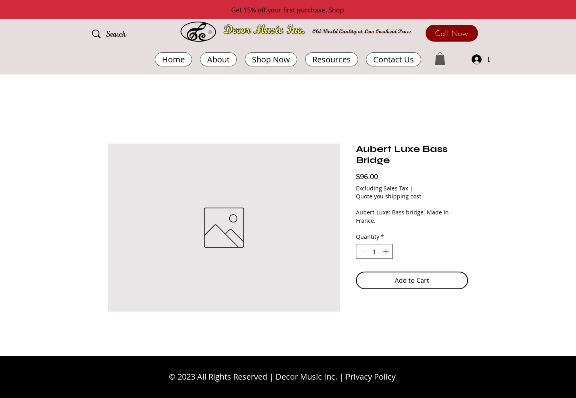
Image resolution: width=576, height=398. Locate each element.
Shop (336, 10)
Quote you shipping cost (388, 196)
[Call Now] (452, 33)
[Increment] (387, 251)
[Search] (128, 35)
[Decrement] (362, 251)
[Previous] (42, 10)
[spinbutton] (374, 251)
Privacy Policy (371, 376)
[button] (331, 59)
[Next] (534, 10)
